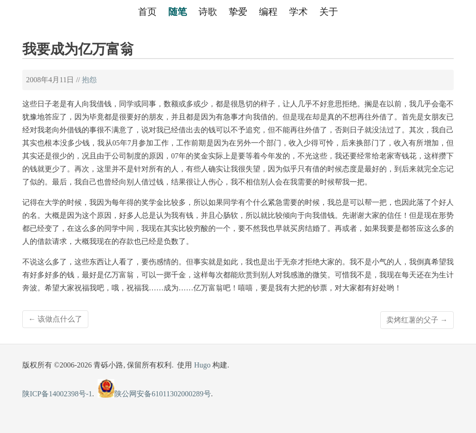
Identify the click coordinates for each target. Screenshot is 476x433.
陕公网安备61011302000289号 (154, 394)
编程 (268, 12)
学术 (298, 12)
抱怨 (89, 80)
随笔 (177, 12)
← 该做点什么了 (55, 319)
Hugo (202, 365)
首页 (147, 12)
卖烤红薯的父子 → (417, 320)
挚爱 (238, 12)
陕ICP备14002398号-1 (57, 394)
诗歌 (207, 12)
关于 (328, 12)
